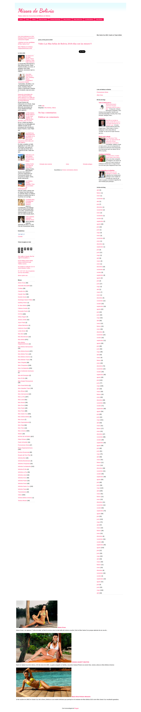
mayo (98, 232)
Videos (33, 19)
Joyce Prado (21, 322)
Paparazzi (102, 119)
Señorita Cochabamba (24, 466)
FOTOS (20, 314)
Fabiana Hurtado (23, 308)
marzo (98, 261)
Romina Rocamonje (55, 19)
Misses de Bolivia (36, 10)
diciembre (99, 207)
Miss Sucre (21, 419)
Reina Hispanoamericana (25, 448)
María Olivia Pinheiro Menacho (81, 696)
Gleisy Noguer (22, 317)
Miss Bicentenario (23, 336)
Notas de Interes (43, 19)
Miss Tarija (21, 425)
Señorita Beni (22, 458)
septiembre (100, 221)
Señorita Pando (22, 480)
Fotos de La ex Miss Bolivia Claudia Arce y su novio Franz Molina (30, 158)
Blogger (76, 708)
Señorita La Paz (22, 472)
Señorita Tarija (22, 489)
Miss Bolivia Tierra (23, 354)
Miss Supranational (23, 422)
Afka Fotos (100, 95)
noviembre (100, 198)
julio (98, 204)
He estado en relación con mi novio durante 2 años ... (26, 267)
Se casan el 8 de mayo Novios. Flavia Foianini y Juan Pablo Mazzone (30, 59)
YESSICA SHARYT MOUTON (80, 662)
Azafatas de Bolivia (104, 154)
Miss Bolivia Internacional (25, 346)
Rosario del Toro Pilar (24, 455)
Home (21, 19)
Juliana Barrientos (23, 325)
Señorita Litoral (22, 475)
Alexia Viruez (21, 283)
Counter (20, 236)
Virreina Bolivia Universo (25, 497)
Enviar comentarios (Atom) (70, 170)
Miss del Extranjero (23, 375)
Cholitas (20, 288)
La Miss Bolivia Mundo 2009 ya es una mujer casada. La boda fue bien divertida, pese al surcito (26, 116)
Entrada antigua (87, 164)
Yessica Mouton (22, 500)
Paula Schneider (22, 442)
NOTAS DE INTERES (24, 436)
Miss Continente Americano (26, 371)
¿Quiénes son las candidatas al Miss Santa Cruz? (26, 43)
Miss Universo (67, 19)
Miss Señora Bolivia (23, 416)
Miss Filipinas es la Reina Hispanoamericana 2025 (25, 47)
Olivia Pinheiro (22, 439)
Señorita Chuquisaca (24, 463)
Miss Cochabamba (23, 368)
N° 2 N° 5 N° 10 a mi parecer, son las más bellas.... (26, 271)
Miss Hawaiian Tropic (24, 388)
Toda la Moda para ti (105, 102)
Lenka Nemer (22, 331)
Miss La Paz (21, 397)
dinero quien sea (23, 275)
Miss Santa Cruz (78, 19)
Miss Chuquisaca (23, 365)
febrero (99, 193)
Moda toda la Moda (104, 136)
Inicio (67, 164)
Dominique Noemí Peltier (25, 300)
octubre (99, 218)
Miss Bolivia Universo (24, 357)
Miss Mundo (21, 402)
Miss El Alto (21, 378)
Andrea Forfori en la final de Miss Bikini (30, 165)
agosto (99, 224)
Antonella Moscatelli (23, 285)
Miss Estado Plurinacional (25, 381)
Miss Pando (21, 408)
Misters (20, 433)
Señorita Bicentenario (24, 461)
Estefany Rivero (22, 302)
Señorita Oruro (22, 478)
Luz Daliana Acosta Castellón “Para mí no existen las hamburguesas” (26, 185)
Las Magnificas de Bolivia (106, 170)
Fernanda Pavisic (23, 311)
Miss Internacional (23, 394)
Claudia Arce (21, 291)
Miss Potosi (21, 411)
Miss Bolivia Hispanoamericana (23, 343)
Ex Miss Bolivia (89, 19)
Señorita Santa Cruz (24, 486)
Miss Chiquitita (22, 362)
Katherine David (22, 328)
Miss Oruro (21, 405)
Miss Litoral (21, 399)
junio (98, 230)
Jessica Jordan (22, 319)
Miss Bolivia (99, 19)
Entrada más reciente (46, 164)
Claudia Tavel (22, 294)
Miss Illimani (21, 391)
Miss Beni (21, 334)
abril (98, 190)
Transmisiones (22, 492)
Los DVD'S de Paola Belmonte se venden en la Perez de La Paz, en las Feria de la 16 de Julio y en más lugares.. (26, 137)
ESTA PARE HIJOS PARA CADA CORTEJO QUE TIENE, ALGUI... (25, 262)
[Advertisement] (70, 28)
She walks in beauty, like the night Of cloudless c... (26, 257)
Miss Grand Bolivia (23, 385)
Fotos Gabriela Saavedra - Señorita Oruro (30, 218)
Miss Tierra (21, 428)
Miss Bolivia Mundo (23, 351)
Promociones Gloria (23, 445)
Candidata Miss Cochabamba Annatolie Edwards (30, 202)
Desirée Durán (22, 297)
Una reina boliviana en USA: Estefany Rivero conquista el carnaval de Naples (26, 38)
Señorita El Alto (22, 469)
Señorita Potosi (22, 483)
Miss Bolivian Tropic (23, 359)
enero (98, 195)
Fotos (27, 19)
